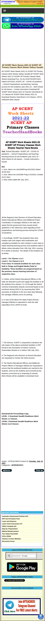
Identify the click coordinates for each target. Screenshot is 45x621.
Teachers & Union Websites (11, 539)
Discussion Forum (8, 541)
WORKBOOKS (17, 465)
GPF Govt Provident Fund (11, 519)
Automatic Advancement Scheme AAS (15, 516)
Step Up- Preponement (10, 529)
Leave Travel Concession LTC (12, 524)
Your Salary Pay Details (10, 534)
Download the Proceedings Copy (15, 414)
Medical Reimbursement (10, 531)
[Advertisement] (23, 45)
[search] (24, 555)
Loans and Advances (9, 521)
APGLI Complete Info (9, 526)
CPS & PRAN (6, 536)
